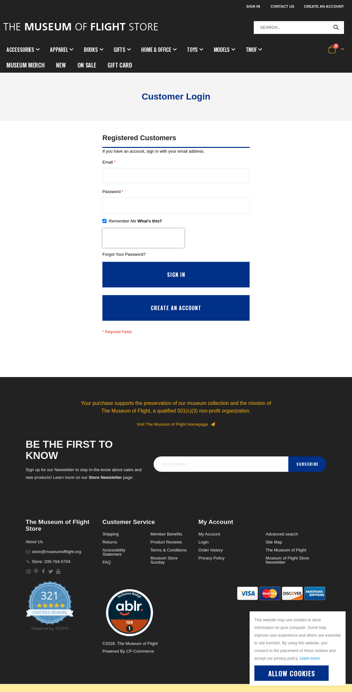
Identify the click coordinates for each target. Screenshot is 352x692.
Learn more (310, 658)
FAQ (106, 570)
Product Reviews (166, 550)
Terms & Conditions (168, 558)
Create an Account (324, 6)
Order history (210, 558)
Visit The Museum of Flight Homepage (176, 432)
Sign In (253, 6)
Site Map (274, 550)
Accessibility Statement (113, 560)
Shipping (110, 542)
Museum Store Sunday (164, 568)
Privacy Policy (211, 566)
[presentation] (143, 243)
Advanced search (282, 542)
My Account (209, 542)
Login (203, 550)
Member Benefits (166, 542)
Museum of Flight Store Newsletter (287, 568)
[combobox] (299, 27)
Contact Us (282, 6)
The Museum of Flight (286, 558)
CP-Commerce (140, 659)
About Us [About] (34, 549)
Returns (109, 550)
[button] (129, 620)
